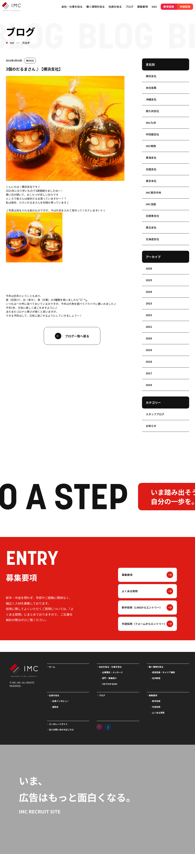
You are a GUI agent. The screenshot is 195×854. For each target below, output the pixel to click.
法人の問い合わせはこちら (61, 729)
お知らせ (151, 426)
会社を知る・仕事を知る (110, 666)
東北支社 (151, 227)
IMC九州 (151, 123)
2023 (149, 303)
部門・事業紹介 (109, 678)
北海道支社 (152, 239)
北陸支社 (151, 169)
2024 (149, 292)
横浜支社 (30, 60)
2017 (149, 373)
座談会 (55, 706)
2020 (149, 338)
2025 (149, 280)
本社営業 (151, 88)
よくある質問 (130, 591)
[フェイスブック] (108, 726)
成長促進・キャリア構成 (163, 672)
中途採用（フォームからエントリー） (144, 624)
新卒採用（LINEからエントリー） (142, 607)
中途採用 (185, 6)
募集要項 (127, 575)
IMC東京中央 (153, 192)
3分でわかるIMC (109, 683)
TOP (12, 43)
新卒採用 (169, 6)
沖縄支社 (151, 99)
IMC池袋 (151, 204)
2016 (149, 385)
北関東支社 (152, 216)
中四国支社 (152, 134)
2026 (149, 268)
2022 (149, 315)
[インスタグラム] (99, 726)
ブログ (130, 6)
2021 (149, 326)
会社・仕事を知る (72, 6)
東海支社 (151, 157)
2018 (149, 361)
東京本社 (151, 181)
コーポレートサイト (58, 724)
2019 (149, 350)
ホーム (52, 666)
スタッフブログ (155, 414)
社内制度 (156, 678)
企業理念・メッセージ (112, 672)
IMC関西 (151, 146)
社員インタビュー (60, 700)
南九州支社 (152, 111)
